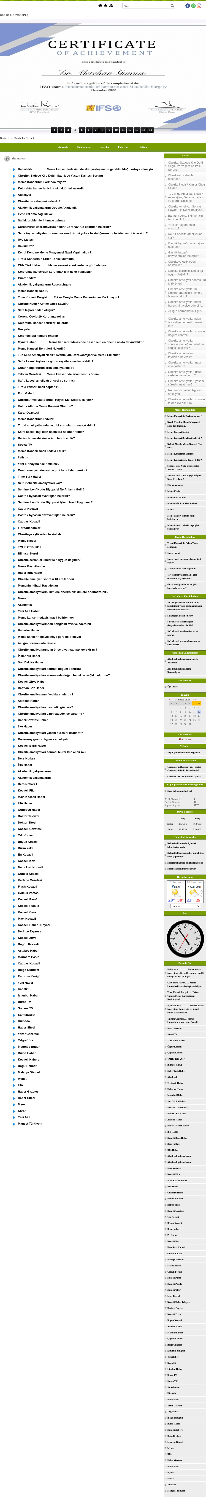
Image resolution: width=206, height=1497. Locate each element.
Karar (170, 1478)
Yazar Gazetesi (174, 1405)
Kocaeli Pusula (174, 1284)
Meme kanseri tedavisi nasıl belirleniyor (181, 517)
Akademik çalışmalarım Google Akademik (182, 661)
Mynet (170, 1448)
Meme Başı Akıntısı (176, 497)
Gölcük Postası (174, 1272)
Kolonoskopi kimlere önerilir (181, 868)
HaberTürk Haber (176, 1071)
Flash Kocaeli (174, 1265)
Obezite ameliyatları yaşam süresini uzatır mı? (186, 382)
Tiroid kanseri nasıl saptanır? (181, 568)
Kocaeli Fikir (173, 1174)
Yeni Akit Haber (175, 1083)
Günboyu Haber (175, 1192)
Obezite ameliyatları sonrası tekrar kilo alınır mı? (186, 401)
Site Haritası (185, 739)
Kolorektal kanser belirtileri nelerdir (185, 863)
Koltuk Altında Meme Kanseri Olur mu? (184, 446)
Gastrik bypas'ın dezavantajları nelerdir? (183, 254)
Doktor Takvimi (175, 1198)
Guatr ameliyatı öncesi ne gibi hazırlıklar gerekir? (182, 586)
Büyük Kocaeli (174, 1223)
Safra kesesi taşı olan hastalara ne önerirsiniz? (183, 643)
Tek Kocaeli (173, 1217)
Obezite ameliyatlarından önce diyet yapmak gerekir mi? (185, 322)
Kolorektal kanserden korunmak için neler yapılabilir (185, 855)
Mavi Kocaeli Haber (177, 1180)
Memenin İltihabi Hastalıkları (182, 503)
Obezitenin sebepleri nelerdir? (181, 177)
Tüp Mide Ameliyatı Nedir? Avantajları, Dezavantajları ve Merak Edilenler (185, 197)
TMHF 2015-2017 (175, 1059)
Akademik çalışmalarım (179, 1156)
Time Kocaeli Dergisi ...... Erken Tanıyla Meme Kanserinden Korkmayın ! (182, 996)
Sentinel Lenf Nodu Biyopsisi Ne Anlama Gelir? (183, 468)
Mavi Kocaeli (173, 1296)
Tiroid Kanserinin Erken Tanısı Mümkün (182, 545)
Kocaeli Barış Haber (177, 1138)
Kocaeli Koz (173, 1241)
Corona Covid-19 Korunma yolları (184, 776)
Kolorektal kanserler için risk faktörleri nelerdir (181, 845)
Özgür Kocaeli (174, 1046)
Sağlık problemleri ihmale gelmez (183, 752)
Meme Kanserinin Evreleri (180, 453)
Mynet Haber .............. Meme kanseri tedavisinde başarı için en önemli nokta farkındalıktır (185, 1009)
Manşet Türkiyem (176, 1490)
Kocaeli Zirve (174, 1314)
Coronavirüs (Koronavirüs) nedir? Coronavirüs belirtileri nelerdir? (184, 769)
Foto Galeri (124, 146)
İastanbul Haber (175, 1095)
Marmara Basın (175, 1332)
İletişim (143, 146)
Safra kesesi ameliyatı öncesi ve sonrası (182, 633)
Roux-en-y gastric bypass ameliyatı (185, 392)
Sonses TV (172, 1381)
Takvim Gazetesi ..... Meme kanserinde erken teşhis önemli (182, 1021)
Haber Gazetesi (174, 1460)
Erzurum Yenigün (176, 1350)
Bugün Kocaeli (174, 1320)
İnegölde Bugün (175, 1417)
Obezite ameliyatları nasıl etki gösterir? (184, 364)
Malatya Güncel (175, 1442)
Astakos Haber (174, 1326)
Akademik (172, 1077)
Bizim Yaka (173, 1229)
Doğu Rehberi (174, 1436)
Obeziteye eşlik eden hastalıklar (182, 263)
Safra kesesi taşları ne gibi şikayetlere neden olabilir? (180, 623)
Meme (170, 509)
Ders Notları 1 (174, 1168)
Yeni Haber (173, 1357)
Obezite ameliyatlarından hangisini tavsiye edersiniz (185, 303)
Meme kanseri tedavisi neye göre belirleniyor (183, 527)
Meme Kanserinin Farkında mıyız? (184, 416)
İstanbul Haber (174, 1369)
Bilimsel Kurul (174, 1065)
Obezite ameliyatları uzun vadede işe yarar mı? (185, 373)
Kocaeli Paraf (174, 1277)
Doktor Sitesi (173, 1205)
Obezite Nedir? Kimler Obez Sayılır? (186, 186)
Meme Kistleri (174, 491)
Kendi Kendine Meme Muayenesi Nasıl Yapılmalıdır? (183, 424)
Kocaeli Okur (174, 1290)
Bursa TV (172, 1375)
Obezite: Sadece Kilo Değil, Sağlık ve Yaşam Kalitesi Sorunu (186, 166)
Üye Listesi (172, 686)
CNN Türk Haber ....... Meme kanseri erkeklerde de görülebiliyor (184, 984)
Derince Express (175, 1308)
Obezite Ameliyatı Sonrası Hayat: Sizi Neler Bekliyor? (185, 208)
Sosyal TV (172, 1034)
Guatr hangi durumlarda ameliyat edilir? (184, 561)
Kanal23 (171, 1363)
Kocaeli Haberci (175, 1430)
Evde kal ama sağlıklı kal (179, 791)
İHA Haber (172, 1150)
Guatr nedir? (173, 553)
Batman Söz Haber (176, 1113)
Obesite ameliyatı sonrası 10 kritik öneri (187, 281)
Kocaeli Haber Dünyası (178, 1302)
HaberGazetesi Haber (178, 1125)
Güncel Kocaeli (174, 1253)
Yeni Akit (171, 1484)
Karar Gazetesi (174, 1028)
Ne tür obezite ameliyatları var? (185, 235)
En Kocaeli (172, 1235)
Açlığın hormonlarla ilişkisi (185, 311)
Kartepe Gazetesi (175, 1259)
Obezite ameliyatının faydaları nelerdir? (181, 355)
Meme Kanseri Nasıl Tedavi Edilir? (184, 460)
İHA (169, 1454)
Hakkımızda (84, 146)
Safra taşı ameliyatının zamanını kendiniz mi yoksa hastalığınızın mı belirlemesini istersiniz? (184, 606)
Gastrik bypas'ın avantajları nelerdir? (186, 245)
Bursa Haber (173, 1423)
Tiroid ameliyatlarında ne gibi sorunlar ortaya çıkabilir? (182, 576)
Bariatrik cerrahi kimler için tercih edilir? (185, 217)
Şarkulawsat (173, 1387)
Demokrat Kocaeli (176, 1247)
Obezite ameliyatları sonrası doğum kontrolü (186, 333)
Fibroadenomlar (175, 485)
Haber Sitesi (173, 1399)
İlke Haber (172, 1132)
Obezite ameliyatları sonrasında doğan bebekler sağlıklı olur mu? (186, 344)
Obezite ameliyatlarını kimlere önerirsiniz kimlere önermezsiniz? (185, 292)
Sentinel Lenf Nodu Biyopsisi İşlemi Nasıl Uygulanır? (184, 477)
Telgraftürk (173, 1411)
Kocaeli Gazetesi (175, 1211)
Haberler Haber (175, 1089)
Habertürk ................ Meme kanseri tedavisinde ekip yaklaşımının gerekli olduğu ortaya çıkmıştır (185, 973)
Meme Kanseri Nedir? (178, 432)
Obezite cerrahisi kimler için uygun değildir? (186, 272)
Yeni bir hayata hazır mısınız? (181, 226)
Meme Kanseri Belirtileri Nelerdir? (184, 438)
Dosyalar (104, 146)
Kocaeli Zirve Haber (177, 1107)
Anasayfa (63, 146)
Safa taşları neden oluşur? (180, 615)
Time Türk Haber (176, 1040)
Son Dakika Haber (176, 1101)
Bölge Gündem (174, 1345)
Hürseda (171, 1393)
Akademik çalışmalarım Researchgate (179, 671)
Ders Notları (173, 1144)
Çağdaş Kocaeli (174, 1052)
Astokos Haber (174, 1119)
